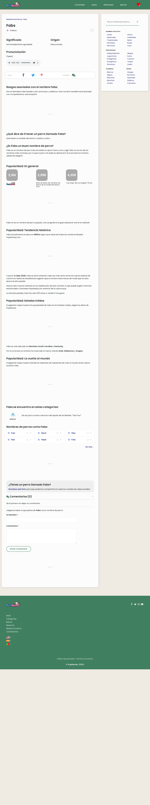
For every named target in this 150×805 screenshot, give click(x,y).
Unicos (130, 34)
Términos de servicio (84, 794)
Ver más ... (89, 582)
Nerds (129, 40)
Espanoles (131, 77)
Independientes (113, 53)
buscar (123, 4)
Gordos (110, 83)
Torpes (130, 61)
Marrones (110, 77)
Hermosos (111, 45)
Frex (13, 568)
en (8, 773)
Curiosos (130, 59)
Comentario (12, 661)
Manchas (110, 80)
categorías (80, 4)
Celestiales (131, 37)
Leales (129, 64)
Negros (109, 75)
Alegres (130, 53)
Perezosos (111, 64)
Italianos (130, 80)
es (8, 776)
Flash (43, 575)
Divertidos (111, 43)
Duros (129, 56)
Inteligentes (111, 59)
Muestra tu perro (14, 764)
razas (94, 4)
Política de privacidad (65, 794)
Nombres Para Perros (14, 19)
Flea (73, 568)
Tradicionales (112, 40)
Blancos (110, 72)
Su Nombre (12, 650)
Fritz (73, 575)
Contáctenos (12, 767)
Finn (13, 575)
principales (108, 4)
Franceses (131, 83)
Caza (129, 45)
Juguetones (112, 56)
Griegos (130, 72)
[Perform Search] (137, 22)
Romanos (131, 75)
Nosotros (10, 761)
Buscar (9, 757)
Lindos (109, 34)
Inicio (8, 751)
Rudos (129, 43)
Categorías (11, 754)
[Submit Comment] (18, 684)
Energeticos (111, 61)
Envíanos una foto (17, 624)
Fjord (43, 568)
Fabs (25, 19)
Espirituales (111, 37)
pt (8, 780)
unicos (13, 552)
